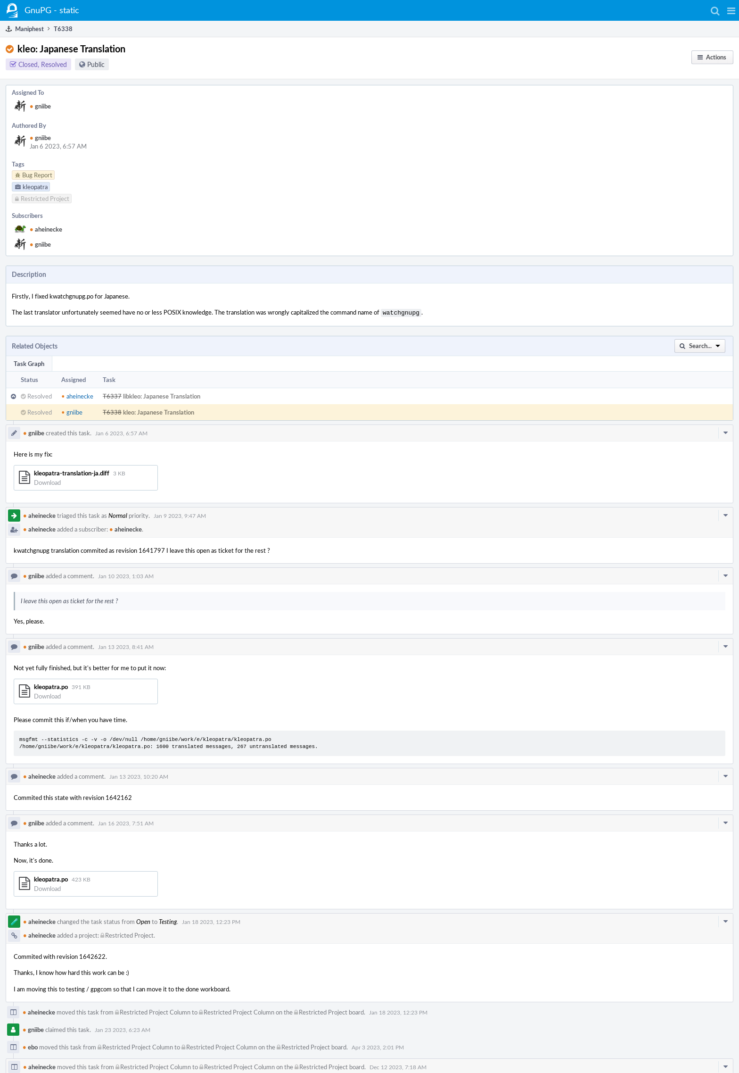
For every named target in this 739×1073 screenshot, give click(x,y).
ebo (30, 1046)
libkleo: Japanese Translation (161, 395)
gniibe (40, 106)
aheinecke (46, 229)
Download (47, 481)
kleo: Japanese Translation (158, 411)
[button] (731, 10)
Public (96, 64)
